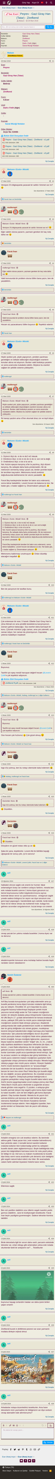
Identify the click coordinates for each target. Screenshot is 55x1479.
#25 (52, 1268)
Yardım (45, 1471)
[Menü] (4, 3)
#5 (53, 310)
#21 (52, 1134)
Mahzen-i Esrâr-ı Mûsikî (18, 169)
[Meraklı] (15, 758)
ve (12, 199)
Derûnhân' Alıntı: (8, 801)
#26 (52, 1325)
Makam (21, 21)
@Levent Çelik (45, 728)
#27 (52, 1352)
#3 (53, 219)
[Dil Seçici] (42, 3)
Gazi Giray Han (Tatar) (31, 34)
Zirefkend (26, 38)
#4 (53, 263)
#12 (52, 663)
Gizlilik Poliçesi (35, 1471)
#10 (52, 585)
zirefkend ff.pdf (11, 683)
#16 (52, 833)
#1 (53, 61)
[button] (3, 1425)
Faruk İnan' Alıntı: (9, 314)
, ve (17, 643)
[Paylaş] (49, 61)
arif (8, 873)
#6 (53, 353)
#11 (52, 617)
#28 (52, 1403)
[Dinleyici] (10, 214)
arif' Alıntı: (6, 991)
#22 (52, 1182)
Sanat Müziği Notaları (30, 46)
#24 (52, 1238)
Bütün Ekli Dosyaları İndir (16, 136)
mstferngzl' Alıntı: (8, 268)
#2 (53, 181)
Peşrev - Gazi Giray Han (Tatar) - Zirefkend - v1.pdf (27, 140)
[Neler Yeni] (46, 3)
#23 (52, 1206)
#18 (52, 929)
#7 (53, 396)
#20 (52, 987)
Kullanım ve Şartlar (20, 1471)
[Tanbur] (21, 214)
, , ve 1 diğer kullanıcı (26, 695)
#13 (52, 715)
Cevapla (50, 161)
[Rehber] (9, 176)
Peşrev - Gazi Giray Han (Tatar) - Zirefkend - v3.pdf (27, 153)
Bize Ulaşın (7, 1471)
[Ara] (51, 3)
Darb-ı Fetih (26, 43)
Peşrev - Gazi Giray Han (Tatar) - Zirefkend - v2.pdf (27, 146)
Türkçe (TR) (8, 1467)
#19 (52, 956)
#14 (52, 764)
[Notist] (16, 214)
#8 (53, 452)
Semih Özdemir (14, 975)
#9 (53, 514)
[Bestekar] (9, 981)
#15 (52, 796)
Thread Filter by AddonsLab (12, 1477)
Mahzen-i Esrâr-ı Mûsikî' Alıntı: (14, 224)
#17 (52, 881)
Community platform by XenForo (23, 1475)
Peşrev (25, 41)
